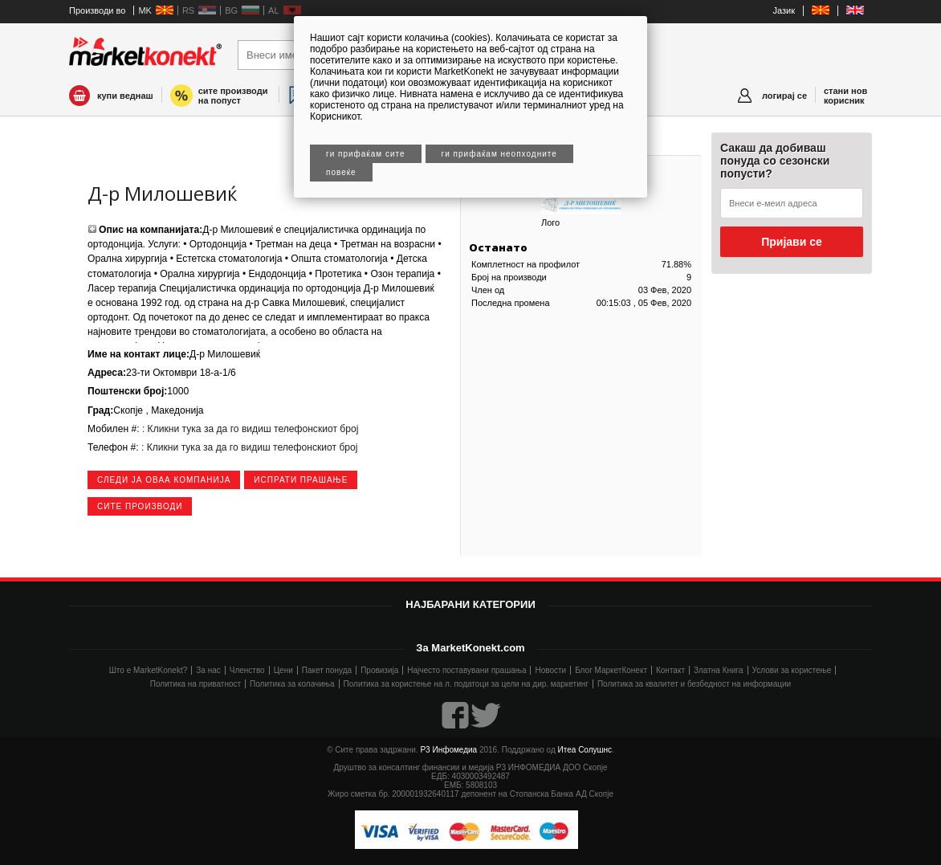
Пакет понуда (327, 670)
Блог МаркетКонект (611, 670)
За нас (208, 670)
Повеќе (341, 172)
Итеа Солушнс (585, 749)
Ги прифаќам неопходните (499, 153)
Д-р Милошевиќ (162, 193)
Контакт (670, 670)
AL (273, 10)
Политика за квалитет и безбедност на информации (694, 683)
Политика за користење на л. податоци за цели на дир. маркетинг (466, 683)
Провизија (379, 670)
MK (145, 10)
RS (188, 10)
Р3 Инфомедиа (448, 749)
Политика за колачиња (292, 683)
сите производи (139, 506)
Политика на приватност (195, 683)
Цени (283, 670)
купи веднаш (125, 95)
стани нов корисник (845, 95)
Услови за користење (792, 670)
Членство (247, 670)
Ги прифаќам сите (365, 153)
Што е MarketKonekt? (148, 670)
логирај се (784, 95)
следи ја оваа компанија (163, 479)
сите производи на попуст (233, 95)
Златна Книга (718, 670)
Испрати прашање (301, 479)
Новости (550, 670)
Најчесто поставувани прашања (466, 670)
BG (231, 10)
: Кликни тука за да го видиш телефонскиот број (249, 429)
